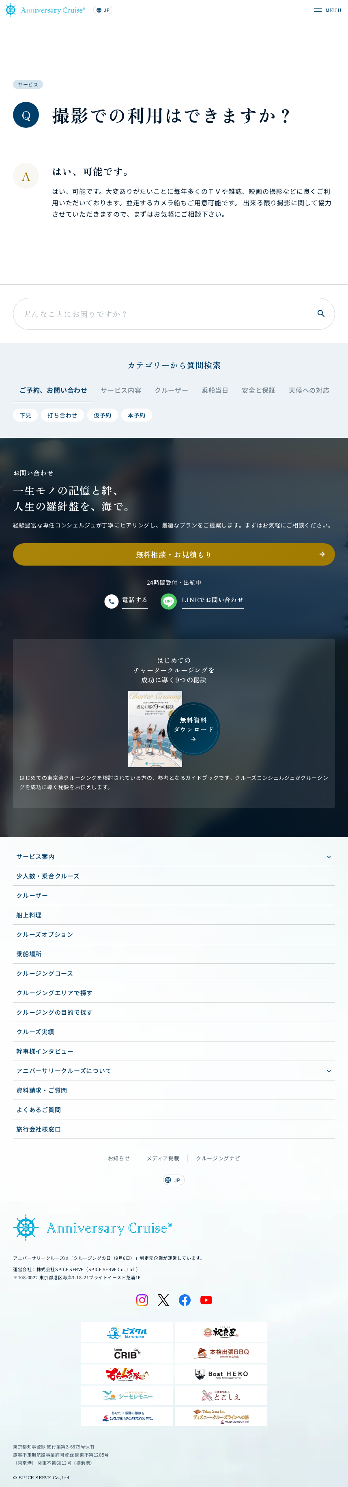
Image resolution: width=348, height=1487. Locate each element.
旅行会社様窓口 (38, 1129)
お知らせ (119, 1158)
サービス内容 (121, 390)
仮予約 (103, 415)
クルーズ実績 (35, 1031)
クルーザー (172, 390)
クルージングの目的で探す (54, 1012)
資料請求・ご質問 (41, 1090)
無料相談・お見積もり (174, 554)
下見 (25, 415)
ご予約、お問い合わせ (53, 390)
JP (103, 9)
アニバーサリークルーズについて (64, 1070)
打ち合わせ (62, 415)
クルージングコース (44, 973)
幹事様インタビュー (45, 1051)
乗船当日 (215, 390)
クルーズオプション (44, 934)
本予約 (137, 415)
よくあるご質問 (38, 1109)
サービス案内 (35, 856)
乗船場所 (29, 953)
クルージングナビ (218, 1158)
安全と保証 (259, 390)
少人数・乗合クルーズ (48, 876)
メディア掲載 (162, 1158)
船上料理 (29, 914)
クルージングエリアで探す (54, 992)
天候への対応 (309, 390)
